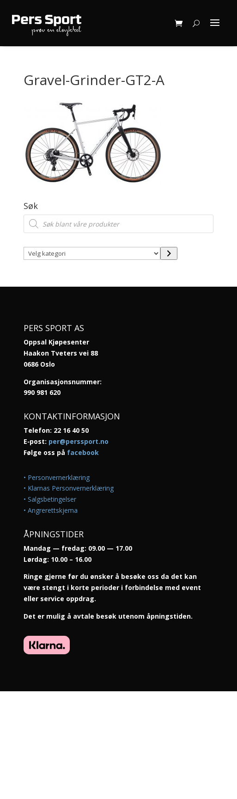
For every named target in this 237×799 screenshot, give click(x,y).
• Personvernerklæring (57, 477)
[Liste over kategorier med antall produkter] (92, 253)
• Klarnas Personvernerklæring (69, 488)
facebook (83, 452)
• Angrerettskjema (51, 510)
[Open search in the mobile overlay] (118, 224)
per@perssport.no (79, 441)
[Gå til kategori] (168, 253)
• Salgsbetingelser (50, 499)
